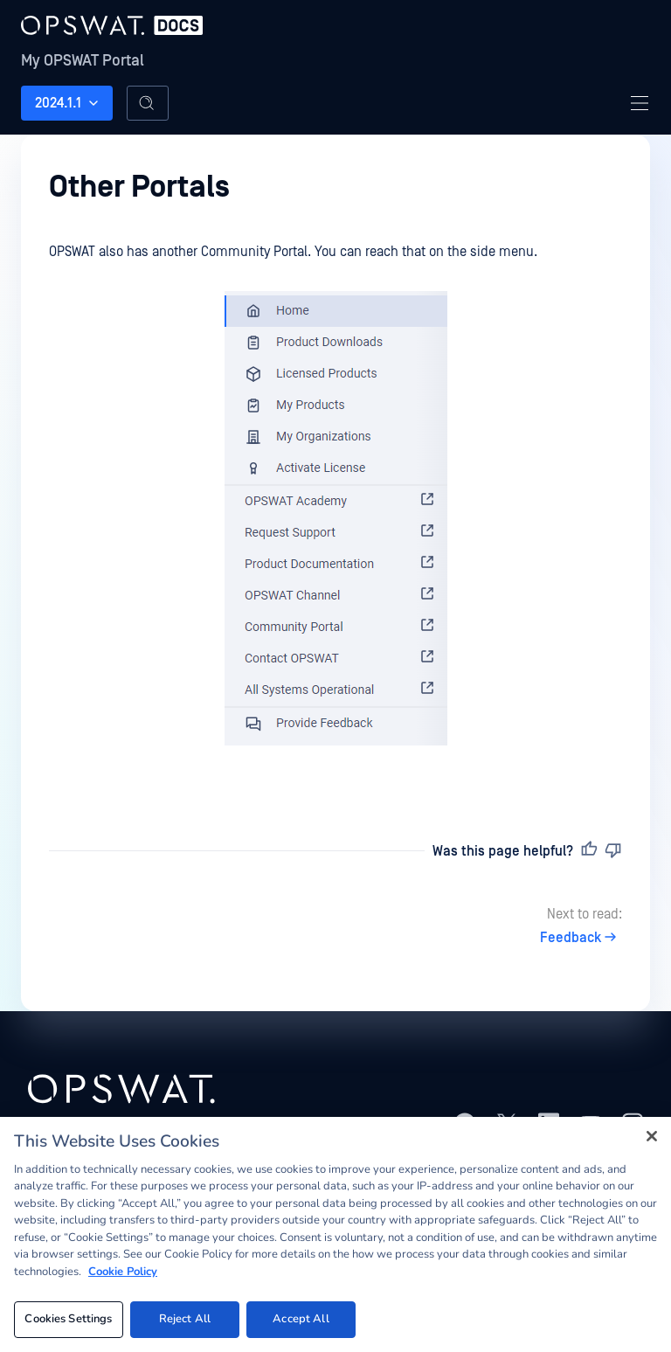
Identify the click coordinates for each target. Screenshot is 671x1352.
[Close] (652, 1136)
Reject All (185, 1319)
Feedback (581, 938)
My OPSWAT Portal (82, 61)
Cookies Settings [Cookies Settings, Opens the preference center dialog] (68, 1319)
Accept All (301, 1319)
